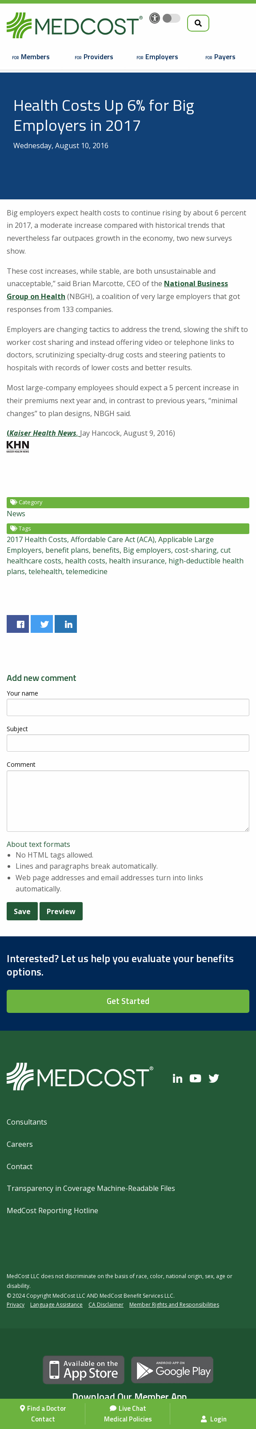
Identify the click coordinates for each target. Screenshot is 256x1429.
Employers (161, 56)
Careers (20, 1144)
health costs (85, 561)
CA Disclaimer (106, 1304)
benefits (106, 550)
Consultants (27, 1122)
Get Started (128, 1001)
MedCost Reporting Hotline (52, 1210)
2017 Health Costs (37, 539)
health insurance (137, 561)
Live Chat (132, 1408)
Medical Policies (128, 1419)
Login (214, 1419)
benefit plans (67, 550)
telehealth (45, 571)
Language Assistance (56, 1304)
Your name (22, 693)
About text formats (38, 844)
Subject (17, 729)
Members (35, 56)
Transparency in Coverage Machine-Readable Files (91, 1188)
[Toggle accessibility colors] (171, 18)
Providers (98, 56)
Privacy (15, 1304)
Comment (21, 764)
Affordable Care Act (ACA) (113, 539)
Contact (43, 1419)
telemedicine (87, 571)
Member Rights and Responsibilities (174, 1304)
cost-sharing (196, 550)
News (16, 513)
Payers (225, 56)
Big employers (147, 550)
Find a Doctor (46, 1408)
